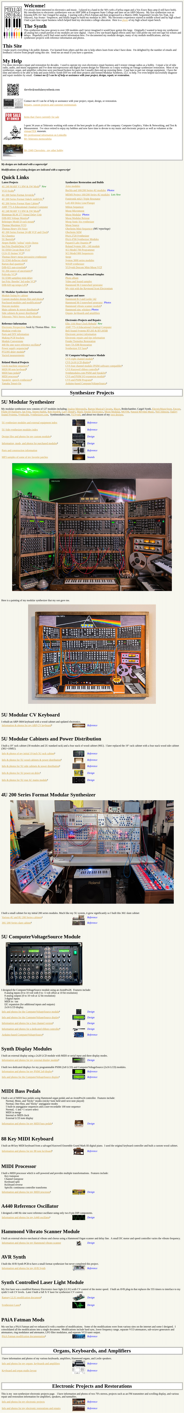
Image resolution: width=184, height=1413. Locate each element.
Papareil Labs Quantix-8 (77, 242)
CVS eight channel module (79, 358)
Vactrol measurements (13, 355)
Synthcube (23, 414)
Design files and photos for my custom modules (26, 436)
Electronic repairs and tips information (85, 337)
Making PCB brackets (13, 337)
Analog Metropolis (77, 408)
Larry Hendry (69, 411)
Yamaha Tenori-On (11, 383)
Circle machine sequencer (15, 365)
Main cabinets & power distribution (20, 309)
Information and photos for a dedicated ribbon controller (30, 1029)
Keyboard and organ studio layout (19, 1370)
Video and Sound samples (78, 281)
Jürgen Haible (39, 411)
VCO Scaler (8, 190)
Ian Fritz (26, 411)
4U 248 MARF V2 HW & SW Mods (20, 211)
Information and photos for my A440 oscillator (26, 1217)
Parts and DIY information (15, 334)
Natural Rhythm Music (142, 411)
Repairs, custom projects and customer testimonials (50, 104)
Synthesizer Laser (11, 1305)
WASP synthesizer (74, 263)
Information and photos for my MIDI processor (26, 1192)
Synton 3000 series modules (79, 260)
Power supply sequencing (15, 348)
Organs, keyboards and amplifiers (82, 313)
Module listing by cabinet (15, 295)
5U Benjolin (8, 239)
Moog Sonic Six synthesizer (79, 221)
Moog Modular (73, 214)
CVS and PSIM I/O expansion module (85, 376)
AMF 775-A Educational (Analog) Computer (25, 207)
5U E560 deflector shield (14, 260)
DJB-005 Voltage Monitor (15, 218)
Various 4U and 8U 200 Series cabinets (22, 917)
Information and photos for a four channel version (27, 1023)
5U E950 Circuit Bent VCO (16, 249)
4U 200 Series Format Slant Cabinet (20, 203)
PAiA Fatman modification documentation (23, 1336)
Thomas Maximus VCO (14, 225)
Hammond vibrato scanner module (83, 306)
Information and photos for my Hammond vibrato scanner (31, 1242)
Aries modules (72, 186)
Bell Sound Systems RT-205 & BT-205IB (86, 330)
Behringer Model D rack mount (18, 221)
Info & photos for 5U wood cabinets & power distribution (31, 760)
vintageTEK (30, 131)
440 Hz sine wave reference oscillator (21, 344)
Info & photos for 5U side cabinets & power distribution (30, 766)
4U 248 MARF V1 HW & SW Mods (20, 186)
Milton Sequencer (74, 207)
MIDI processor (10, 376)
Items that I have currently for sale (41, 117)
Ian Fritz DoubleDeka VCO (16, 246)
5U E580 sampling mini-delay (17, 278)
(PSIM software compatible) (107, 365)
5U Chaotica (8, 235)
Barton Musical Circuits (100, 408)
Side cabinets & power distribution (19, 313)
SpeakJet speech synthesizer (16, 380)
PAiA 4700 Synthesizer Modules (82, 239)
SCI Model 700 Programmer (80, 249)
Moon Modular (112, 411)
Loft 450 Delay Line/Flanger (80, 203)
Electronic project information (80, 334)
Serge (68, 256)
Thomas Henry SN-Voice (14, 228)
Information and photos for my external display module (30, 1060)
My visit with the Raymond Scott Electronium (89, 288)
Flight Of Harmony (11, 411)
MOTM (125, 411)
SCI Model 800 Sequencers (79, 253)
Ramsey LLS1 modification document (21, 1297)
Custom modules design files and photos (22, 299)
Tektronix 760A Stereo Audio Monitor (21, 316)
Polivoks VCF (9, 274)
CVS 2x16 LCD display (77, 362)
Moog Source (72, 225)
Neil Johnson (162, 411)
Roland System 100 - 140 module (82, 246)
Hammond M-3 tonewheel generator (84, 285)
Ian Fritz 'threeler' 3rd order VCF (18, 281)
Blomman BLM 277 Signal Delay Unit (22, 214)
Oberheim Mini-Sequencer (79, 228)
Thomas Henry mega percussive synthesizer (24, 256)
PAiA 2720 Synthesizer (77, 235)
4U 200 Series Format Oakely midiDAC (22, 199)
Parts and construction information (19, 450)
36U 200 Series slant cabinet (16, 922)
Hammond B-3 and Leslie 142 (80, 299)
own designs (117, 414)
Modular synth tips (11, 330)
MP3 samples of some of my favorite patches (25, 457)
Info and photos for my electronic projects (23, 1401)
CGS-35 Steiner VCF (13, 253)
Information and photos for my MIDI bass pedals (27, 1123)
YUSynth (76, 414)
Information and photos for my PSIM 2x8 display (27, 1071)
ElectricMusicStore (162, 408)
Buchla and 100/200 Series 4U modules (85, 190)
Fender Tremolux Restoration (80, 341)
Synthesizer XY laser (76, 348)
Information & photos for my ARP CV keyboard (26, 725)
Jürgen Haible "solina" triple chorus (20, 242)
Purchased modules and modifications (21, 302)
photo (125, 20)
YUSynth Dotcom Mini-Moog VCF (83, 267)
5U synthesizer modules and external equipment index (29, 422)
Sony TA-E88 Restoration (78, 344)
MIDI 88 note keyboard (14, 369)
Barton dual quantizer (13, 263)
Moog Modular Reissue (77, 218)
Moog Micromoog (74, 210)
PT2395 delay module (13, 351)
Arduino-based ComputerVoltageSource (85, 383)
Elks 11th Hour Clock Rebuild (80, 323)
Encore (176, 408)
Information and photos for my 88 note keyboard (27, 1151)
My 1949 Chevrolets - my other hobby (43, 150)
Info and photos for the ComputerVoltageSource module (30, 1011)
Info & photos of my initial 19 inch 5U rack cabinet (28, 753)
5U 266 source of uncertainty (17, 271)
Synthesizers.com (39, 414)
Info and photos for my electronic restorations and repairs (31, 1408)
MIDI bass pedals (11, 373)
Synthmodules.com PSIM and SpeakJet (85, 373)
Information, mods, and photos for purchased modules (29, 443)
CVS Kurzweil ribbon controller (81, 369)
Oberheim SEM (73, 232)
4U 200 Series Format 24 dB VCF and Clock (25, 232)
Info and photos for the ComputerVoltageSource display (30, 1017)
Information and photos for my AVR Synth (23, 1268)
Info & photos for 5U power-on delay (21, 773)
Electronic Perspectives (14, 327)
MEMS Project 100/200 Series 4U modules (87, 194)
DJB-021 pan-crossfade (14, 267)
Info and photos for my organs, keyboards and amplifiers (31, 1363)
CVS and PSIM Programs (78, 380)
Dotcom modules (10, 306)
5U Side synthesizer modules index (20, 429)
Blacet (117, 408)
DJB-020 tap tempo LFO (14, 285)
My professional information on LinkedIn (45, 135)
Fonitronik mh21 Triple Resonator (82, 198)
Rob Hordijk (54, 411)
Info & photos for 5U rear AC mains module (24, 780)
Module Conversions (12, 341)
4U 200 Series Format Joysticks (18, 195)
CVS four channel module (78, 365)
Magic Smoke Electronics (90, 411)
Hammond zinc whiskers (78, 309)
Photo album (71, 278)
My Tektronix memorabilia (38, 138)
